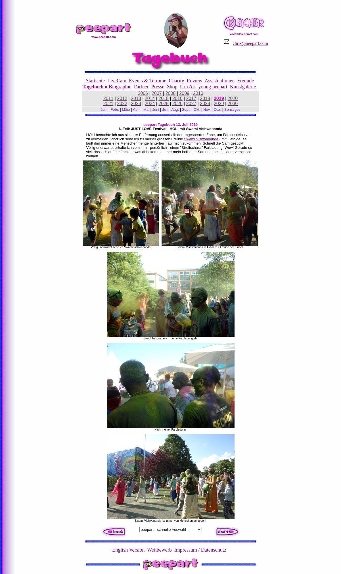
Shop (172, 86)
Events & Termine (147, 81)
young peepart (212, 86)
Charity (176, 81)
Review (194, 81)
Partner (141, 86)
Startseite (95, 81)
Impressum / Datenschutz (200, 550)
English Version (128, 550)
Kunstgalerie (243, 86)
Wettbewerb (159, 550)
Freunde (245, 81)
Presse (157, 86)
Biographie (120, 86)
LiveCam (116, 81)
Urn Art (188, 86)
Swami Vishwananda (201, 139)
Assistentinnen (219, 81)
